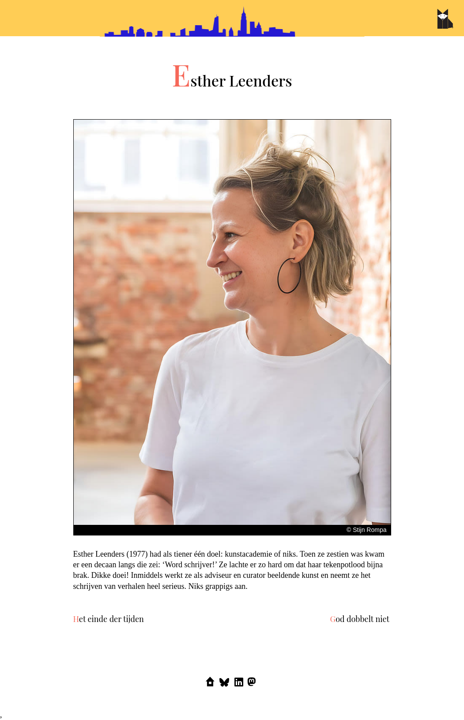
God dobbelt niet (359, 619)
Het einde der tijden (108, 619)
